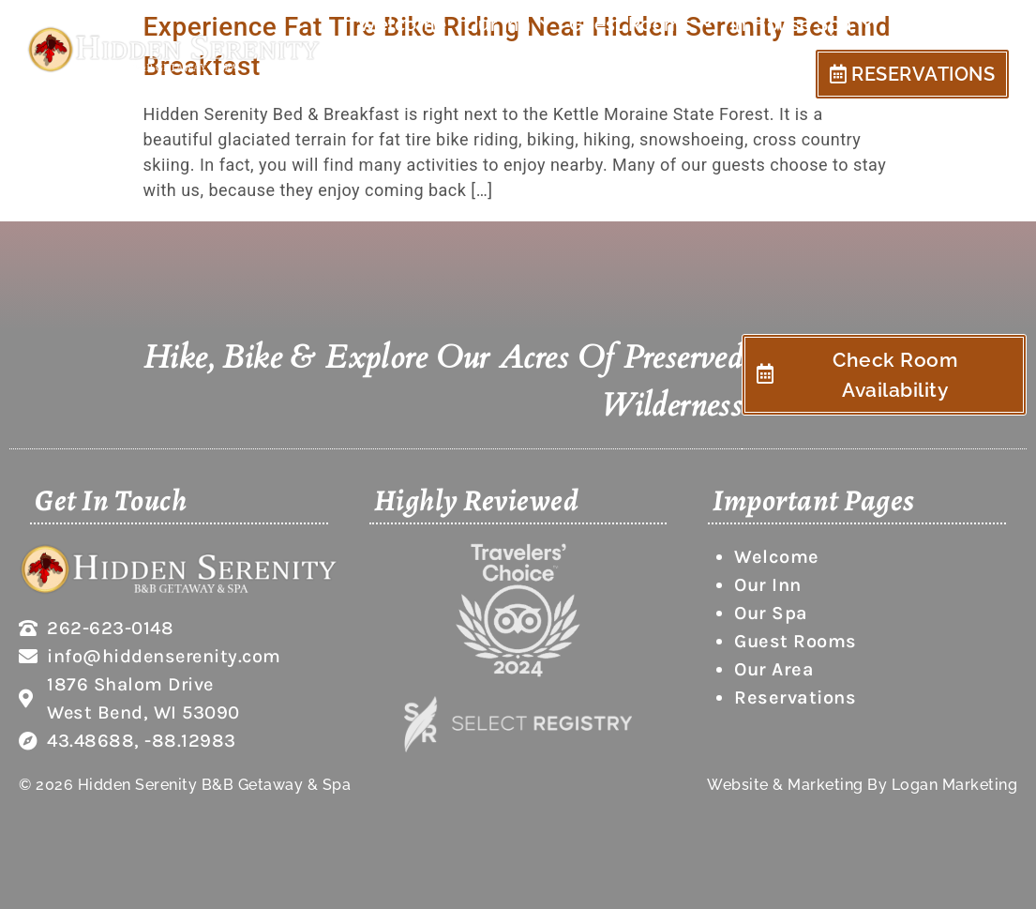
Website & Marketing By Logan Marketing (862, 785)
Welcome (402, 24)
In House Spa (802, 24)
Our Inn (508, 24)
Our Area (941, 24)
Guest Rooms (641, 24)
